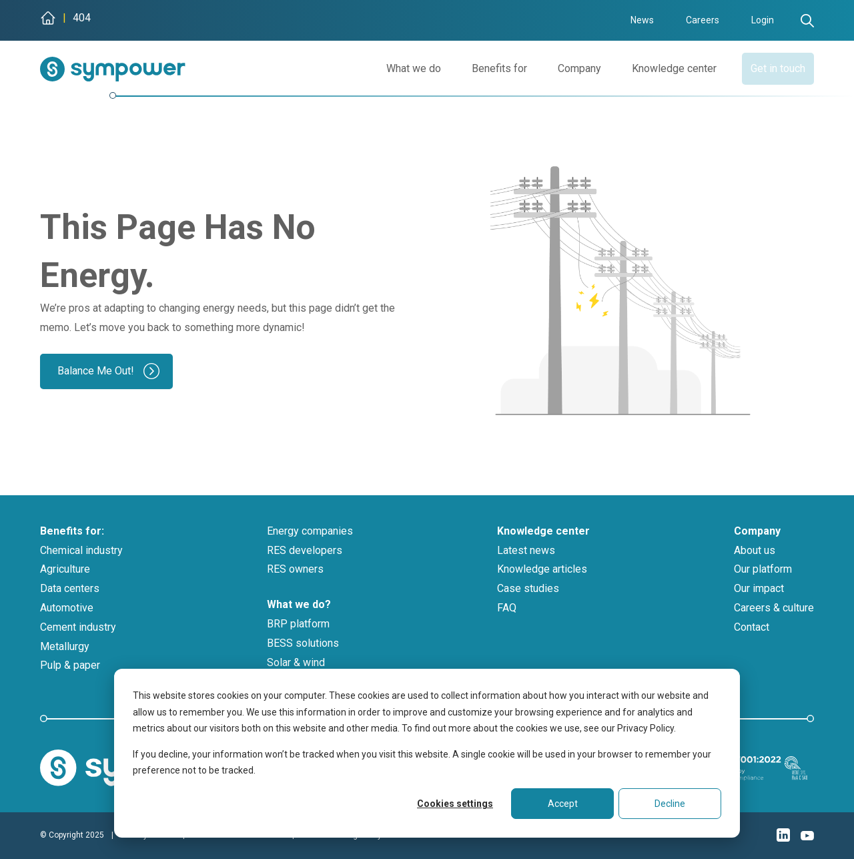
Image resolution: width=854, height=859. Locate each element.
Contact (751, 627)
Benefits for (484, 68)
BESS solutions (303, 643)
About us (754, 550)
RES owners (295, 569)
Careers (702, 20)
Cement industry (78, 627)
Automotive (66, 607)
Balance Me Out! (95, 370)
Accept (563, 803)
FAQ (506, 607)
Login (762, 20)
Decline (670, 803)
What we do (399, 68)
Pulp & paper (70, 665)
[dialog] (427, 753)
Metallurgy (64, 646)
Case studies (528, 588)
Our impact (759, 588)
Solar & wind (296, 662)
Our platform (763, 569)
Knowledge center (659, 68)
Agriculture (65, 569)
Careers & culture (774, 607)
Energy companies (310, 531)
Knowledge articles (542, 569)
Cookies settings (455, 803)
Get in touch (770, 68)
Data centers (69, 588)
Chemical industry (81, 550)
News (642, 20)
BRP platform (298, 623)
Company (564, 68)
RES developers (304, 550)
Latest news (526, 550)
